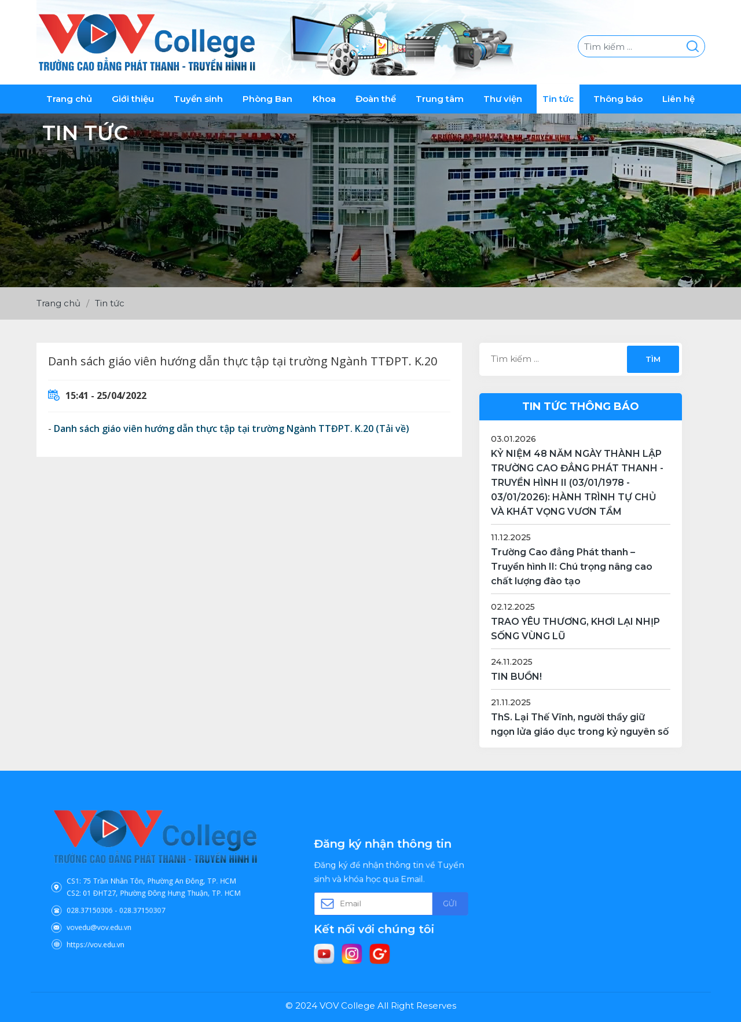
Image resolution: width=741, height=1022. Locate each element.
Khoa (324, 98)
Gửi (433, 902)
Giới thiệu (133, 98)
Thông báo (618, 98)
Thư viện (502, 98)
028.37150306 (107, 902)
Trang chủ (69, 98)
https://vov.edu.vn (111, 927)
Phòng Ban (267, 98)
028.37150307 (145, 902)
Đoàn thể (375, 98)
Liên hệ (678, 98)
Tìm (652, 359)
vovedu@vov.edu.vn (113, 914)
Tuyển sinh (198, 98)
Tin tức (558, 98)
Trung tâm (440, 98)
